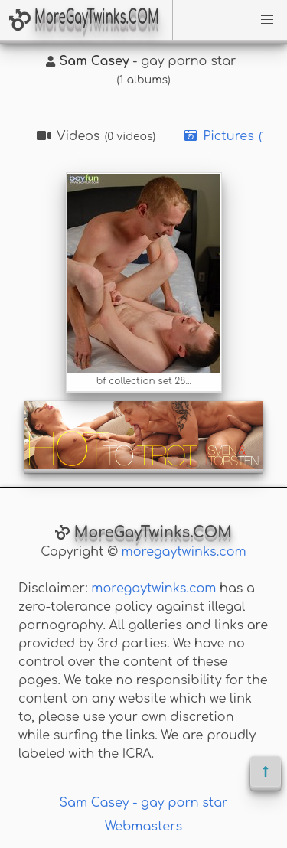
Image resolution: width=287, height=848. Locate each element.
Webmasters (143, 826)
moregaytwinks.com (184, 552)
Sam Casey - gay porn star (144, 803)
